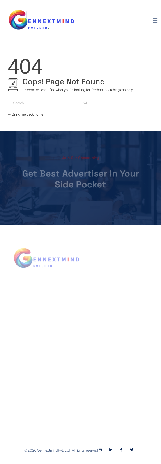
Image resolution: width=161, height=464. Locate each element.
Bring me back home (25, 114)
